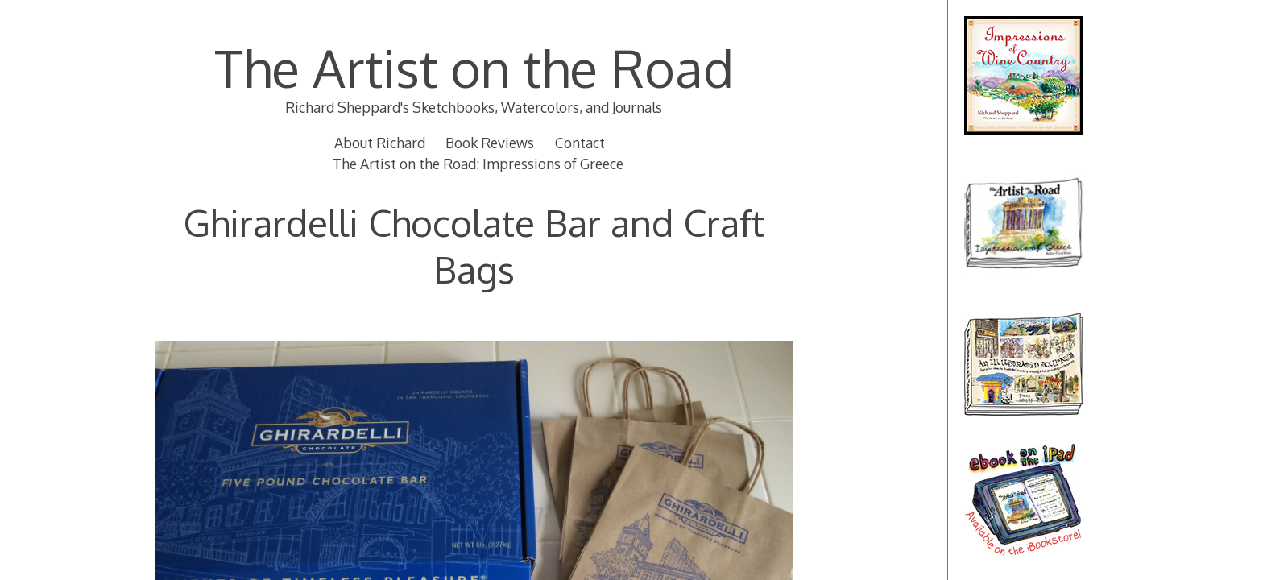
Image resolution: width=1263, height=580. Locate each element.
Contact (580, 142)
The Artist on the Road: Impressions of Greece (478, 163)
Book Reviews (489, 142)
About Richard (379, 142)
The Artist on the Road (474, 67)
